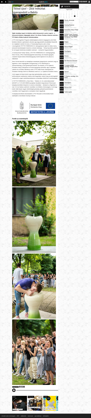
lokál (56, 30)
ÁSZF (18, 416)
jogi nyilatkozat (38, 416)
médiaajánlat (46, 416)
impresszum (30, 416)
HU (12, 2)
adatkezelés (23, 416)
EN (10, 2)
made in (43, 2)
